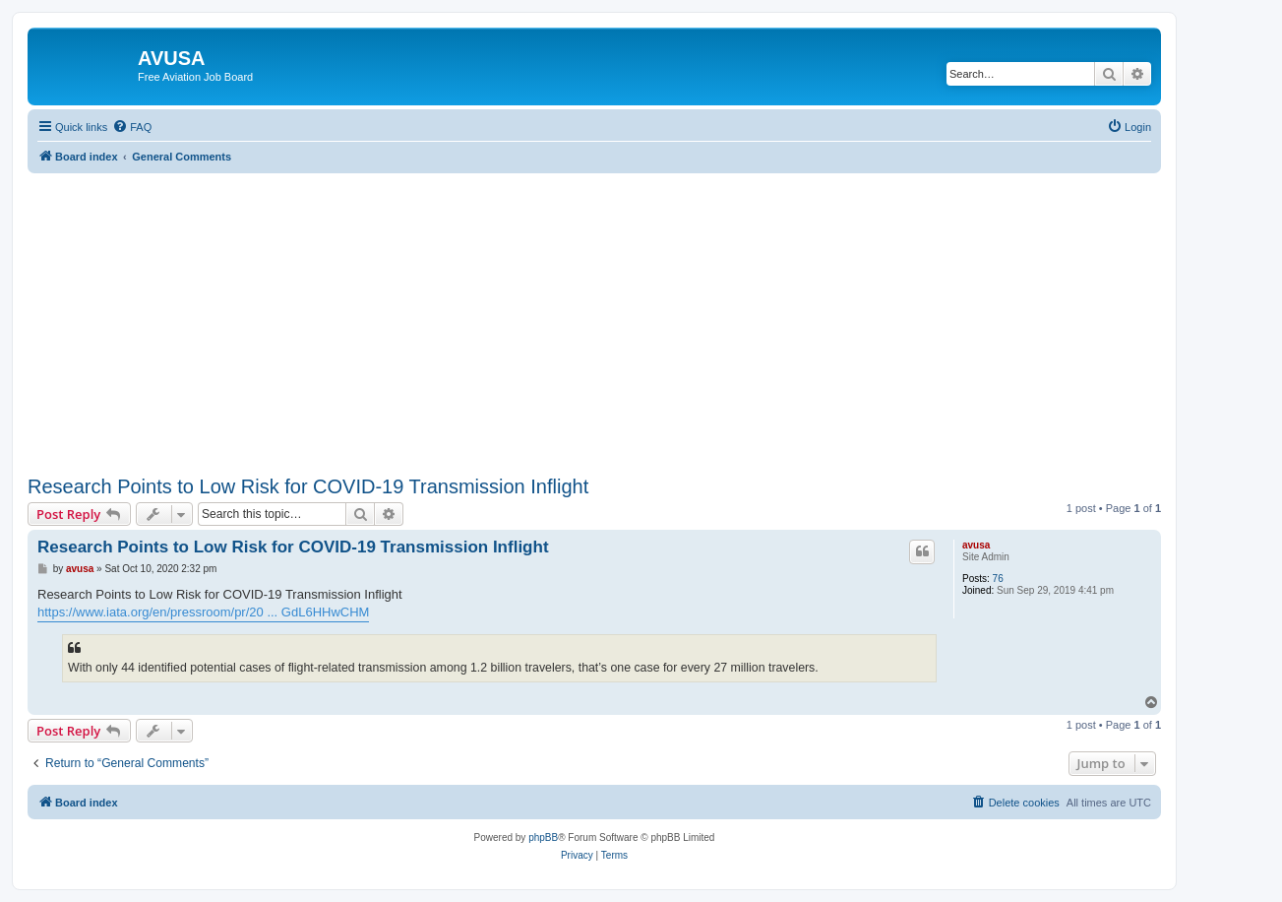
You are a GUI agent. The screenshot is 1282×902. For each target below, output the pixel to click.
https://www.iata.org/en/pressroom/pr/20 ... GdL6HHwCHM (203, 612)
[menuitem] (132, 127)
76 (998, 578)
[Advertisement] (594, 311)
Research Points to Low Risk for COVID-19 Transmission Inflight (308, 486)
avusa (976, 545)
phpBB (543, 837)
